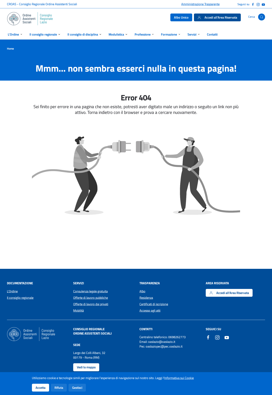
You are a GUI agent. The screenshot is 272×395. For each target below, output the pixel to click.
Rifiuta (58, 387)
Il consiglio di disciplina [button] (82, 34)
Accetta (40, 387)
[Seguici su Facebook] (253, 4)
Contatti (212, 34)
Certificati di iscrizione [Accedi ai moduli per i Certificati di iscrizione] (153, 304)
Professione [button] (143, 34)
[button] (261, 17)
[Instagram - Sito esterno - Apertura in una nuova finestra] (217, 337)
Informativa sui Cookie (179, 378)
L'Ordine (12, 291)
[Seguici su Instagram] (258, 4)
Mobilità (78, 310)
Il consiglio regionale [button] (43, 34)
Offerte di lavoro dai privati (90, 304)
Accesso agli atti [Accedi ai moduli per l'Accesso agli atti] (149, 310)
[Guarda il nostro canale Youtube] (263, 4)
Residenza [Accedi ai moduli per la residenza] (146, 297)
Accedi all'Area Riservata (217, 17)
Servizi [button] (192, 34)
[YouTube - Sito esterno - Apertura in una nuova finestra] (226, 337)
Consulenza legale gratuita (90, 291)
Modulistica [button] (116, 34)
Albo (142, 291)
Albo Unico (181, 17)
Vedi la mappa (86, 367)
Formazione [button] (169, 34)
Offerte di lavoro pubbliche (90, 297)
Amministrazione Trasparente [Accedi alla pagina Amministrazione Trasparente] (200, 4)
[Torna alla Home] (30, 19)
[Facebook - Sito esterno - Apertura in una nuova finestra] (208, 337)
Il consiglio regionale (20, 297)
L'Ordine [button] (13, 34)
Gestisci (77, 387)
